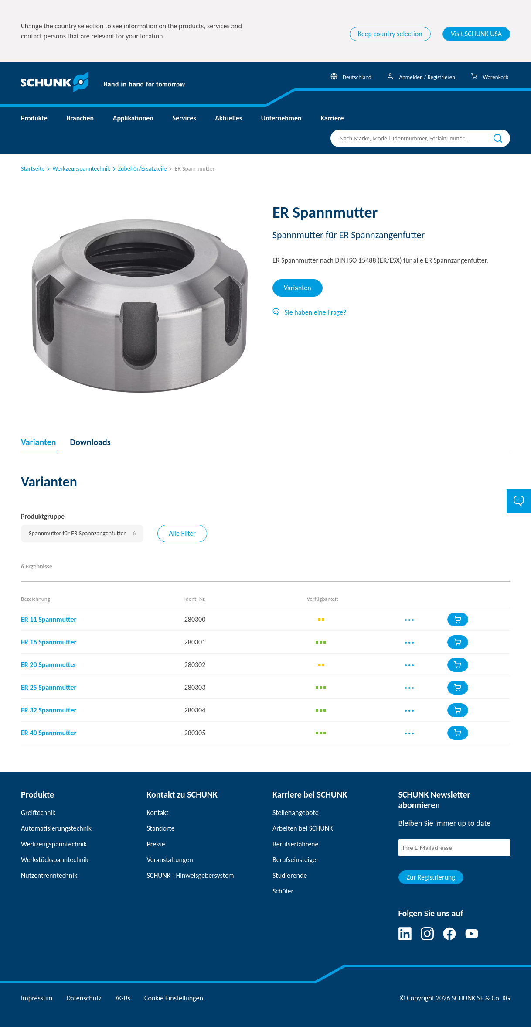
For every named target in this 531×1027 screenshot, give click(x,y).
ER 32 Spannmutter (48, 710)
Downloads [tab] (90, 442)
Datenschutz (83, 998)
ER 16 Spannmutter (48, 642)
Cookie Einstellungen (173, 998)
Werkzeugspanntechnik (77, 168)
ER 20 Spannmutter (48, 665)
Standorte (161, 828)
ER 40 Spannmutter (48, 733)
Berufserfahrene (295, 844)
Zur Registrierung (431, 877)
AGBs (123, 998)
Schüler (282, 891)
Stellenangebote (295, 812)
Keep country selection (390, 34)
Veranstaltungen (170, 860)
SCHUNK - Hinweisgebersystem (190, 875)
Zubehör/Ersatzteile (139, 168)
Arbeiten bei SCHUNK (302, 828)
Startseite (32, 168)
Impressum (36, 998)
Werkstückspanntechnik (54, 860)
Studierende (289, 875)
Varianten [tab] (297, 288)
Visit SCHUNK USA (476, 34)
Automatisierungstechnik (56, 828)
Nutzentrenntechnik (49, 875)
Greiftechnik (38, 812)
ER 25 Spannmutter (48, 687)
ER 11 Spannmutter (48, 619)
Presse (156, 844)
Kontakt (158, 812)
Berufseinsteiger (295, 860)
